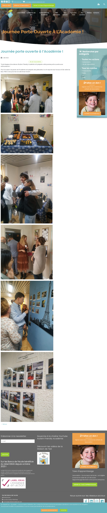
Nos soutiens (82, 14)
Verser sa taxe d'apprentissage (43, 5)
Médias (89, 13)
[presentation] (13, 447)
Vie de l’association (35, 61)
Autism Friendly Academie (44, 14)
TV (83, 75)
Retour (4, 424)
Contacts (96, 13)
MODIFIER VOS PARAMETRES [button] (49, 510)
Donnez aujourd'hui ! (92, 114)
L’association (21, 13)
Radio (84, 73)
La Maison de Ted (31, 14)
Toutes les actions (90, 59)
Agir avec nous (73, 14)
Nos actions (65, 14)
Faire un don (6, 5)
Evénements (86, 62)
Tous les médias (89, 68)
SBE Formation (56, 14)
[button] (103, 4)
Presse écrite (86, 71)
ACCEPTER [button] (63, 510)
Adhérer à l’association (21, 5)
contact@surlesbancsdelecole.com (12, 502)
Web (83, 78)
